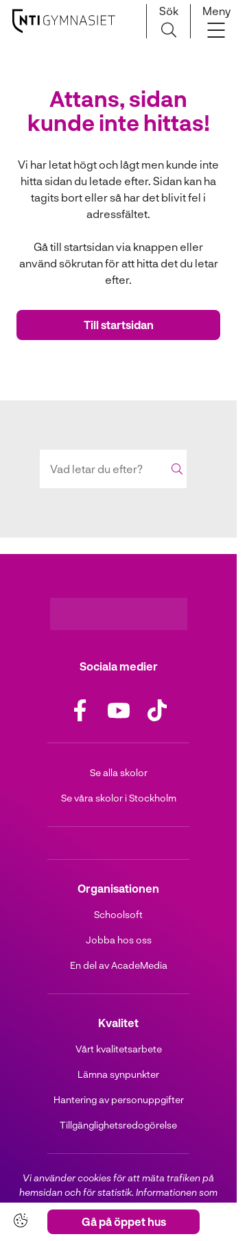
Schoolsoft (118, 914)
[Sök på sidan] (168, 21)
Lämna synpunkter (118, 1074)
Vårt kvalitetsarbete (118, 1049)
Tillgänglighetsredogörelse (118, 1125)
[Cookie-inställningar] (20, 1220)
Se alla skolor (119, 772)
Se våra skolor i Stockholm (118, 798)
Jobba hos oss (119, 939)
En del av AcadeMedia (118, 965)
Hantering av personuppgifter (119, 1099)
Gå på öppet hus (124, 1221)
